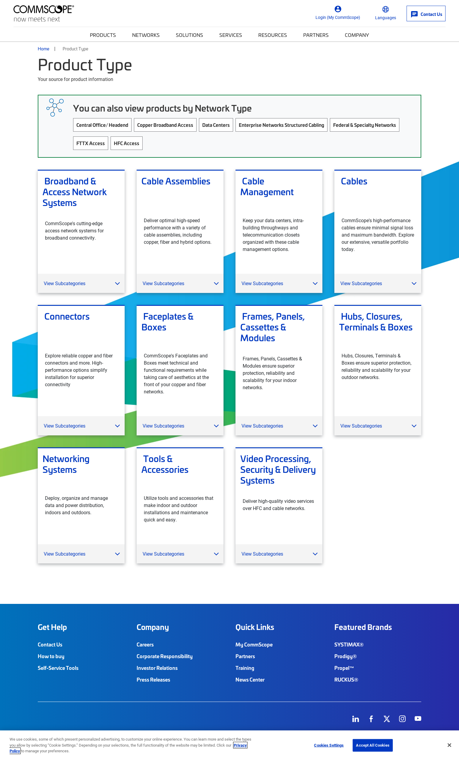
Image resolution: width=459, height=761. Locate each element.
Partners (316, 34)
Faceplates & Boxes (167, 322)
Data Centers (216, 124)
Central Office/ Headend (102, 124)
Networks (146, 34)
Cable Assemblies (175, 181)
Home (43, 49)
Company (357, 34)
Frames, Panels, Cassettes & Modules (272, 327)
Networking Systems (66, 464)
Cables (353, 181)
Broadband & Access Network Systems (75, 191)
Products (103, 34)
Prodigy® (345, 656)
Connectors (66, 316)
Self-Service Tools (58, 668)
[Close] (449, 745)
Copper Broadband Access (165, 124)
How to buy (51, 656)
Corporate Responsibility (165, 656)
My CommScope (254, 644)
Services (230, 34)
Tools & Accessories (164, 464)
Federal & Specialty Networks (364, 124)
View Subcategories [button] (64, 283)
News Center (250, 679)
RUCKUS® (346, 679)
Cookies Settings (329, 745)
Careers (145, 644)
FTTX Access (90, 143)
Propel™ (344, 668)
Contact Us (50, 644)
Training (244, 668)
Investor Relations (157, 668)
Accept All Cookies (372, 745)
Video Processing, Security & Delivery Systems (278, 469)
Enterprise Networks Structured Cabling (281, 124)
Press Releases (153, 679)
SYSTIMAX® (349, 644)
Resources (272, 34)
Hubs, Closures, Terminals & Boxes (376, 322)
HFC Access (126, 143)
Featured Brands (363, 627)
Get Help (52, 627)
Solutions (189, 34)
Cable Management (267, 186)
